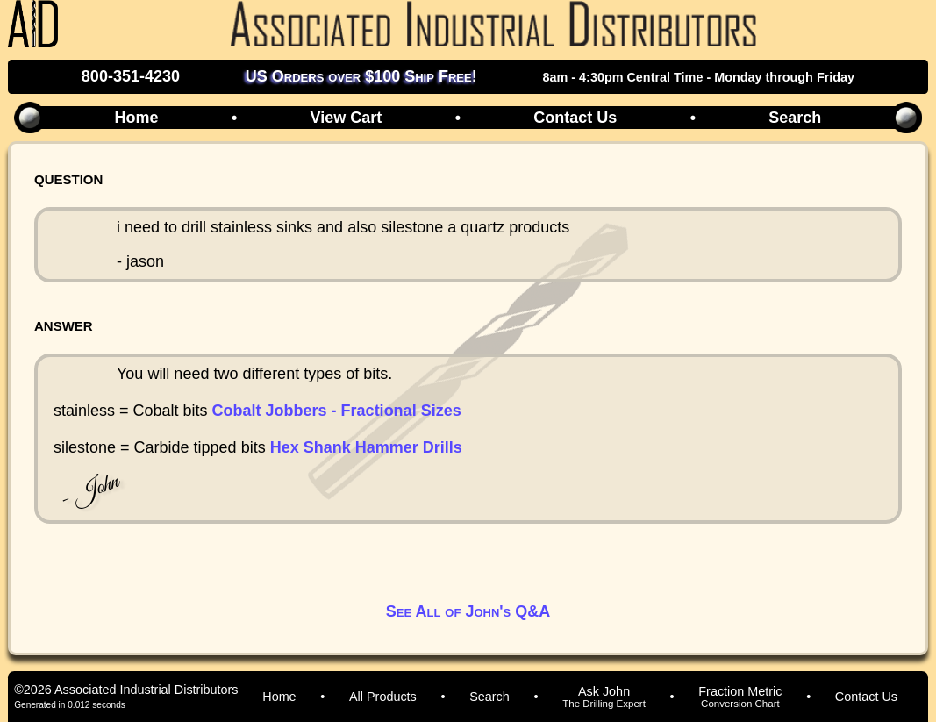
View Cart (346, 117)
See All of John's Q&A (468, 611)
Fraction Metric (740, 696)
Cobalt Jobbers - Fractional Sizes (336, 410)
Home (137, 117)
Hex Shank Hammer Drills (366, 447)
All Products (383, 697)
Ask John (604, 696)
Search (794, 117)
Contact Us (575, 117)
